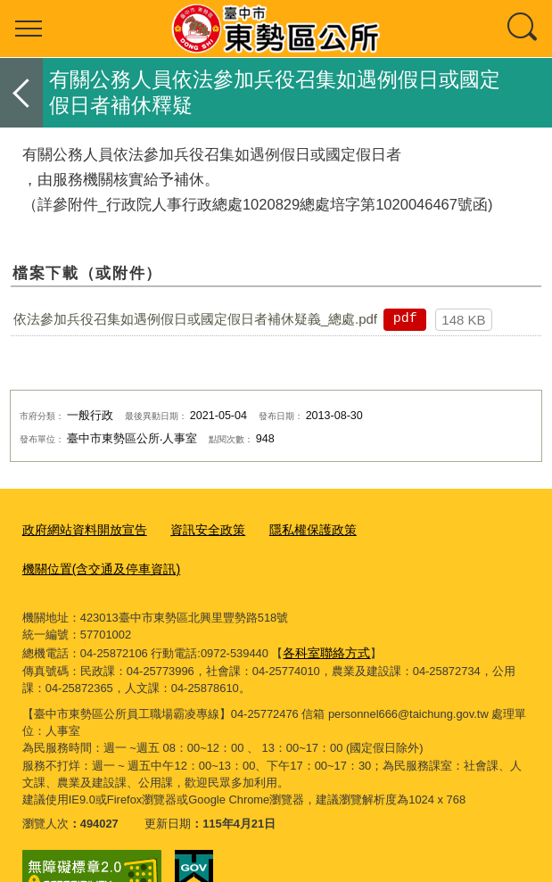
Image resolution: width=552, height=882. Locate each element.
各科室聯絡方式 (323, 610)
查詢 (523, 28)
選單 (28, 28)
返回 (21, 93)
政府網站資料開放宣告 (80, 529)
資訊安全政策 (196, 529)
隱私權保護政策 (295, 529)
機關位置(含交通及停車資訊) (433, 529)
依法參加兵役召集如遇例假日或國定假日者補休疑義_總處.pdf (195, 318)
